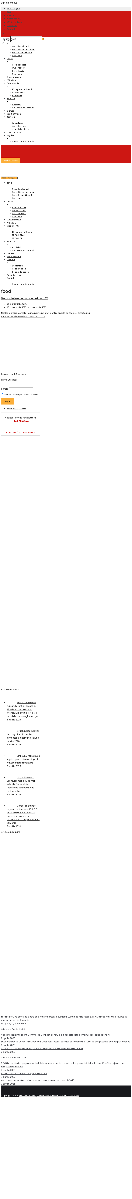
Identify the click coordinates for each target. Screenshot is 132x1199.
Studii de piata (20, 129)
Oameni (11, 111)
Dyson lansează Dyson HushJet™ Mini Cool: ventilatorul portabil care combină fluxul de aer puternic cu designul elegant (65, 1041)
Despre (10, 12)
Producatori (19, 64)
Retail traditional (22, 52)
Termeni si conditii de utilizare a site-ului (57, 1095)
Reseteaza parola (16, 408)
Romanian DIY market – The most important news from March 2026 (37, 1080)
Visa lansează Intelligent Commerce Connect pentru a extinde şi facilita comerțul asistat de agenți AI (55, 1034)
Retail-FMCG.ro (27, 1095)
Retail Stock (19, 126)
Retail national (20, 46)
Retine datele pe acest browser (20, 394)
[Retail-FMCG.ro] (21, 20)
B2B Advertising (14, 22)
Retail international (23, 49)
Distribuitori (19, 71)
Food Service (14, 132)
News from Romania (23, 141)
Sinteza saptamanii (23, 107)
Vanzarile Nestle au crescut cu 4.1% (24, 298)
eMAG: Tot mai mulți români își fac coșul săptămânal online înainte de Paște (42, 1048)
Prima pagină (13, 8)
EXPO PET (17, 95)
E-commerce (14, 77)
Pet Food (17, 55)
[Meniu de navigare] (10, 160)
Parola (4, 388)
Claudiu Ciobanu (18, 304)
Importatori (19, 67)
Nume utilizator (9, 379)
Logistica (17, 123)
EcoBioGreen (14, 114)
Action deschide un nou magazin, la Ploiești (24, 1073)
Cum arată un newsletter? (20, 432)
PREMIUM (11, 80)
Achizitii (16, 104)
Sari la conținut (9, 2)
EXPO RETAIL (19, 92)
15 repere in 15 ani (22, 89)
